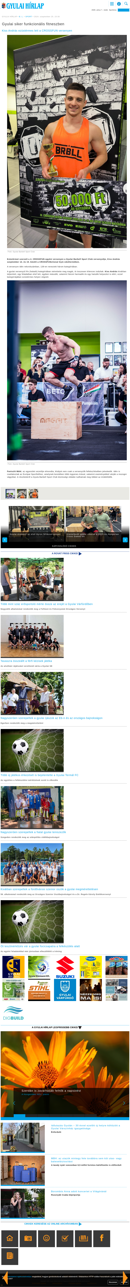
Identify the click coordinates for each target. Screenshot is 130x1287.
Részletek (113, 1282)
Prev (17, 1105)
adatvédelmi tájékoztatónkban (19, 1277)
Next (125, 1105)
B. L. (21, 17)
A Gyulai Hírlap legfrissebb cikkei (54, 1028)
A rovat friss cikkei (64, 553)
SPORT (28, 17)
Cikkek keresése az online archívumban (50, 1224)
